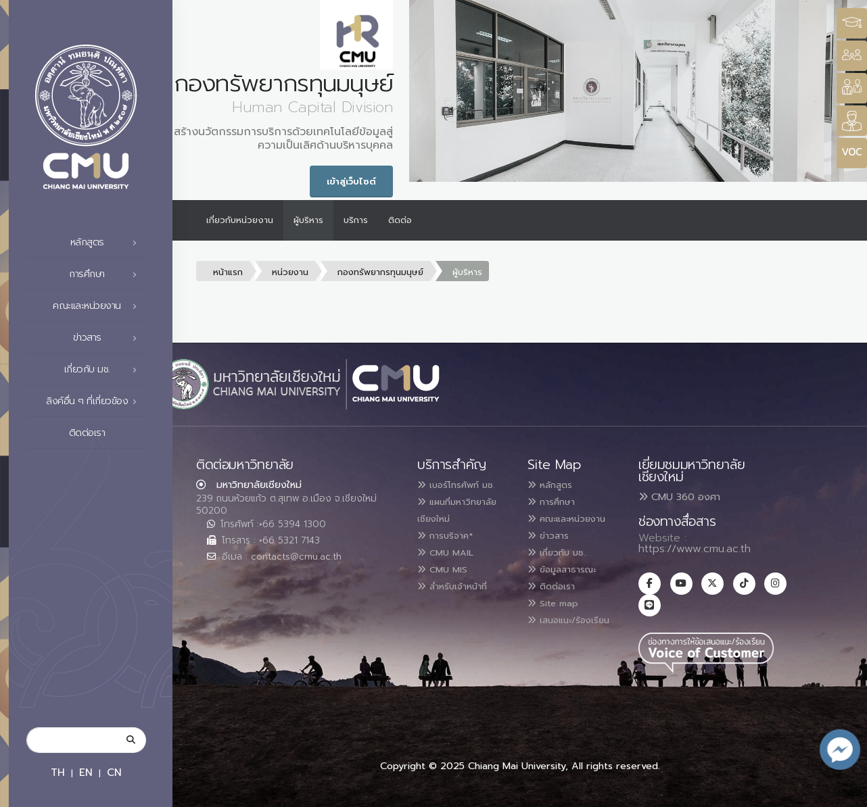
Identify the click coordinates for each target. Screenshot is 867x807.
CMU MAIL (451, 566)
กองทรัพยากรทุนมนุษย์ (380, 272)
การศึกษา (106, 274)
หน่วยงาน (290, 272)
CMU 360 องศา (679, 496)
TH (58, 772)
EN (86, 772)
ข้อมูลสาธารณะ (570, 582)
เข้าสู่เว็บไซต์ (351, 181)
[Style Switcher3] (852, 23)
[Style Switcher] (852, 56)
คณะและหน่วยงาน (98, 306)
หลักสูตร (107, 243)
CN (114, 772)
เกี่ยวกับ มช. (104, 370)
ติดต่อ (400, 220)
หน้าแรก (228, 272)
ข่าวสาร (109, 338)
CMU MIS (447, 582)
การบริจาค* (451, 549)
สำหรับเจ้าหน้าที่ (460, 598)
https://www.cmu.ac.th (694, 549)
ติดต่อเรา (106, 433)
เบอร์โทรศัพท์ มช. (464, 484)
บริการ (356, 220)
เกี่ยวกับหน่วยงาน (239, 220)
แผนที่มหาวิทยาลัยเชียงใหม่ (446, 517)
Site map (559, 614)
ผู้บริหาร (308, 220)
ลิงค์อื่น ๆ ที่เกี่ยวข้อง (95, 401)
